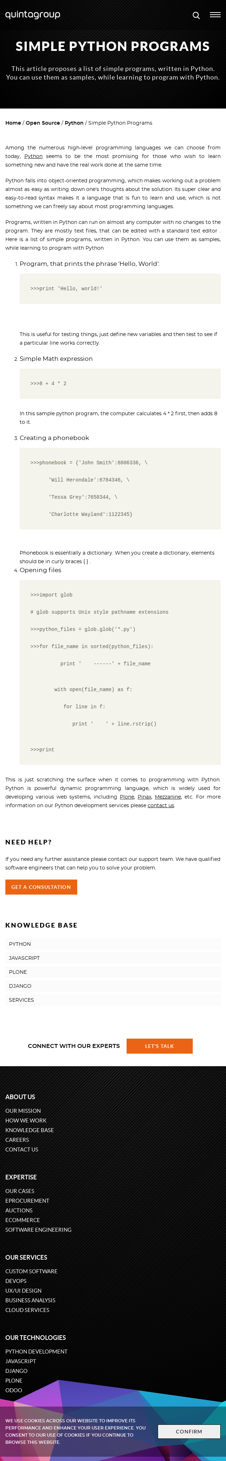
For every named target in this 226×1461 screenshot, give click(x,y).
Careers (17, 1140)
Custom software (31, 1271)
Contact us (21, 1149)
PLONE (18, 972)
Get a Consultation (41, 887)
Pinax (144, 797)
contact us (161, 805)
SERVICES (21, 1000)
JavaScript (20, 1361)
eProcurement (27, 1201)
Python (74, 123)
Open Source (43, 123)
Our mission (23, 1111)
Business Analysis (30, 1300)
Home (13, 123)
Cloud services (27, 1310)
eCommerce (22, 1220)
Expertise (21, 1177)
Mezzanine (168, 797)
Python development (36, 1352)
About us (20, 1097)
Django (16, 1371)
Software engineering (38, 1230)
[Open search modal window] (196, 15)
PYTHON (20, 944)
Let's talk (160, 1046)
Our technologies (35, 1338)
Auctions (19, 1210)
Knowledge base (29, 1130)
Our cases (19, 1191)
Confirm (189, 1431)
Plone (127, 797)
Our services (26, 1257)
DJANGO (20, 986)
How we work (25, 1120)
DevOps (15, 1281)
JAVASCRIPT (24, 958)
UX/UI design (23, 1291)
